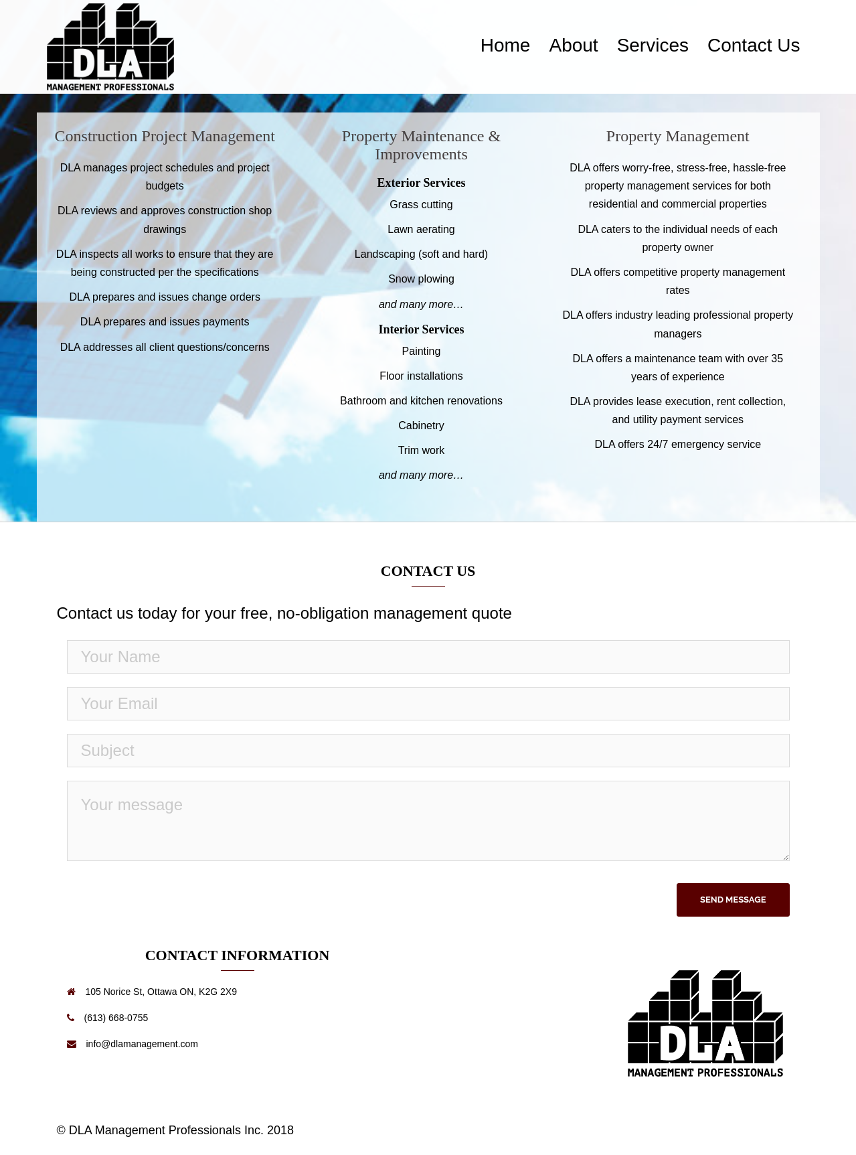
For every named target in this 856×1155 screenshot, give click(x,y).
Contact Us (753, 45)
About (573, 45)
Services (653, 45)
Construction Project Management (165, 136)
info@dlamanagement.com (142, 1043)
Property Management (678, 136)
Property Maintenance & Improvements (421, 145)
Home (506, 45)
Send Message (733, 900)
